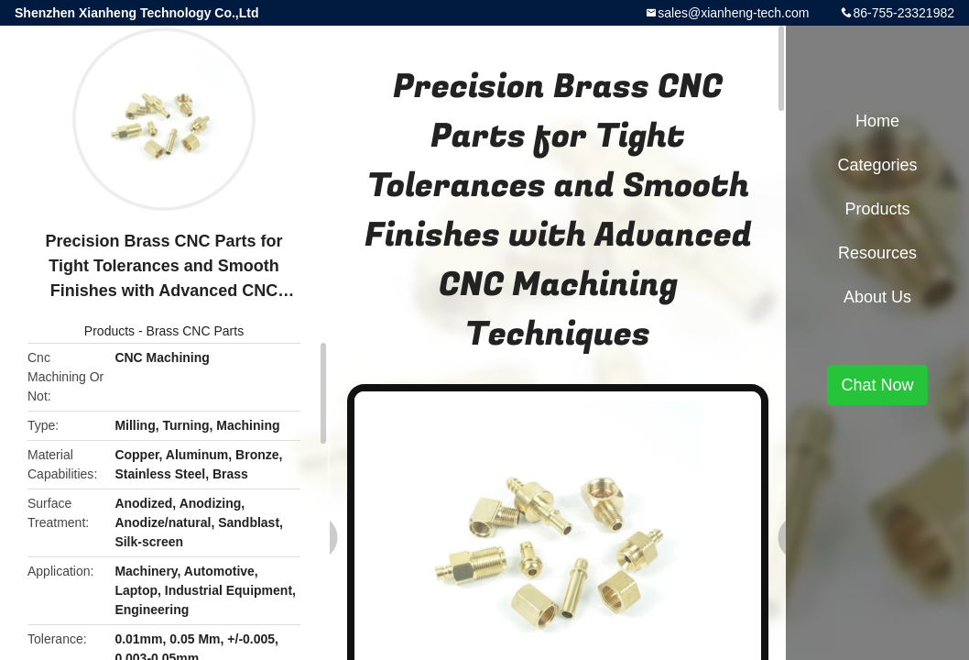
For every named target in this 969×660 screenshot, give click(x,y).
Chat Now (877, 385)
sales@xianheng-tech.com (733, 13)
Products (109, 331)
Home (877, 121)
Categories (877, 165)
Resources (877, 253)
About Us (877, 297)
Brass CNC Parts (196, 331)
